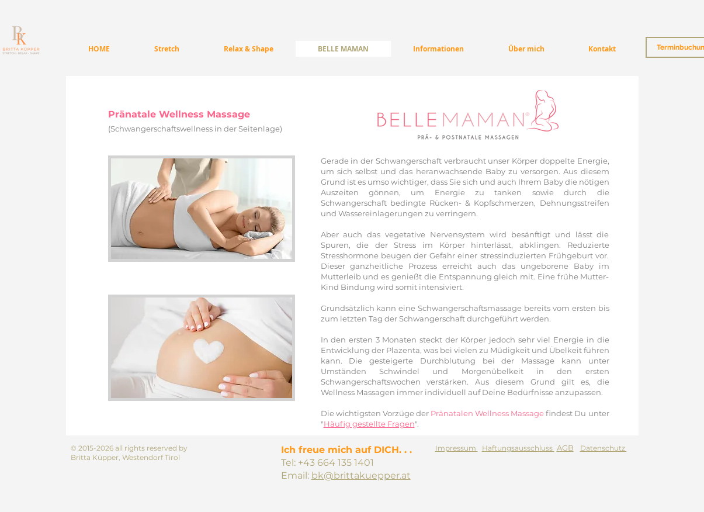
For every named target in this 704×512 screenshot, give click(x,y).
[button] (438, 49)
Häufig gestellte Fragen (369, 423)
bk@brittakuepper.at (361, 475)
